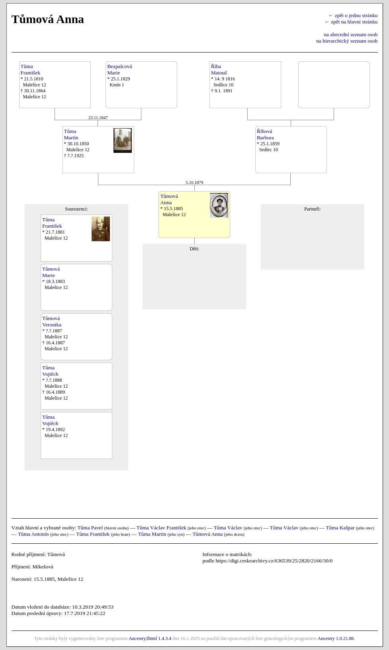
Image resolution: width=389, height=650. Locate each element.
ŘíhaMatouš (219, 69)
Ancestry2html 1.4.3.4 (150, 638)
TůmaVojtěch (50, 371)
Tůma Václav (228, 528)
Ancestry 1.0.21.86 (335, 638)
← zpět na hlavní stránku (351, 22)
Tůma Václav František (161, 528)
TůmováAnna (169, 199)
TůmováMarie (51, 272)
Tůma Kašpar (340, 528)
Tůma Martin (152, 534)
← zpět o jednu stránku (352, 15)
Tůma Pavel (90, 528)
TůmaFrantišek (31, 69)
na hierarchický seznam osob (346, 41)
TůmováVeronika (51, 321)
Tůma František (92, 534)
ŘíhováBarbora (265, 134)
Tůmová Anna (207, 534)
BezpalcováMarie (119, 69)
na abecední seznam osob (350, 34)
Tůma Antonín (33, 534)
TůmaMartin (71, 134)
